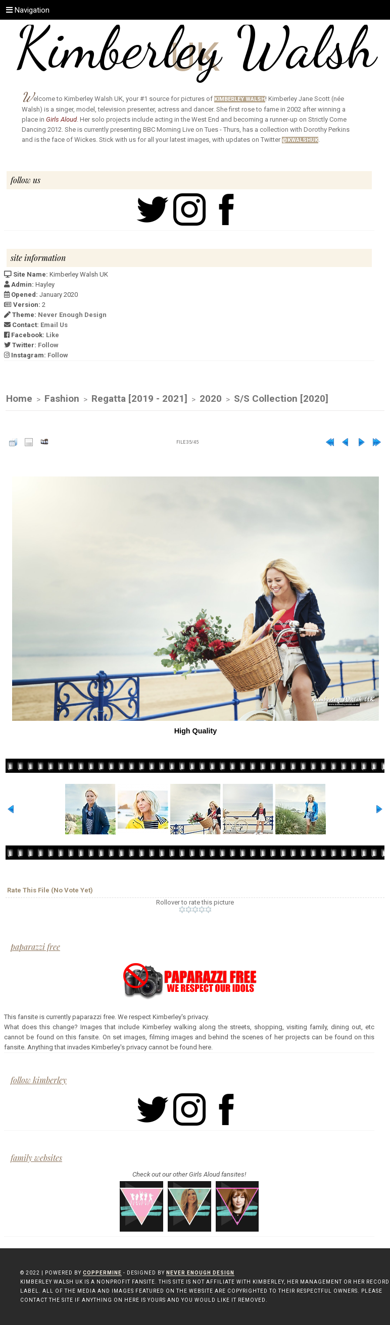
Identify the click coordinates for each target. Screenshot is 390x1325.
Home (19, 398)
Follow (48, 345)
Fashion (61, 398)
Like (52, 335)
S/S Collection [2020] (281, 398)
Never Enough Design (72, 315)
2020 (211, 398)
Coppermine (102, 1273)
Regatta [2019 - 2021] (139, 398)
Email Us (54, 325)
